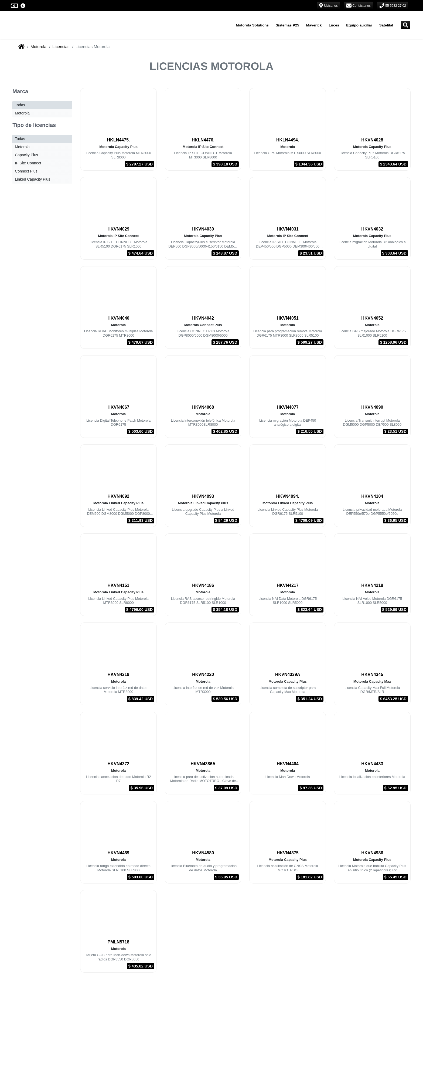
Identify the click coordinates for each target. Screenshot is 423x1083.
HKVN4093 (203, 496)
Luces (334, 25)
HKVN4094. (287, 496)
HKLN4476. (203, 140)
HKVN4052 (372, 318)
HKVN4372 (118, 764)
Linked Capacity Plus (32, 179)
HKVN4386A (202, 764)
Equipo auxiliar (359, 25)
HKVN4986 (372, 853)
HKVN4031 (288, 229)
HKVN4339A (287, 674)
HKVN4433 (372, 764)
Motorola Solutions (252, 25)
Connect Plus (26, 171)
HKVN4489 (118, 853)
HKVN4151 (118, 585)
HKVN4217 (288, 585)
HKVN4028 (372, 140)
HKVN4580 (203, 853)
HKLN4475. (118, 140)
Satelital (386, 25)
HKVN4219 (118, 674)
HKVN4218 (372, 585)
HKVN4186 (203, 585)
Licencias (60, 46)
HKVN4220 (203, 674)
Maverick (314, 25)
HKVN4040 (118, 318)
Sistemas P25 (287, 25)
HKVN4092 (118, 496)
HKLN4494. (287, 140)
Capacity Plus (26, 155)
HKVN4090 (372, 407)
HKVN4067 (118, 407)
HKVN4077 (288, 407)
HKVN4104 (372, 496)
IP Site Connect (28, 163)
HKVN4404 (288, 764)
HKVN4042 (203, 318)
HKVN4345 (372, 674)
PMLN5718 (118, 942)
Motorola (38, 46)
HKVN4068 (203, 407)
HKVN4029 (118, 229)
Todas (20, 105)
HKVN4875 (288, 853)
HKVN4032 (372, 229)
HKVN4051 (288, 318)
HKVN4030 (203, 229)
